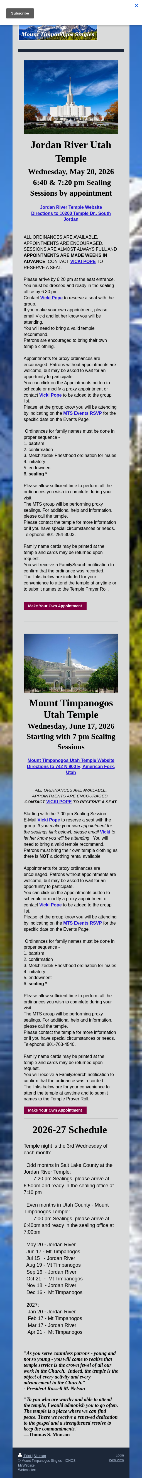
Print (25, 1456)
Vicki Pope (51, 297)
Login (120, 1455)
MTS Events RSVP (82, 413)
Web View (116, 1460)
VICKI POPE (83, 261)
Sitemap (40, 1456)
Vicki (105, 832)
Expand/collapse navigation (71, 7)
